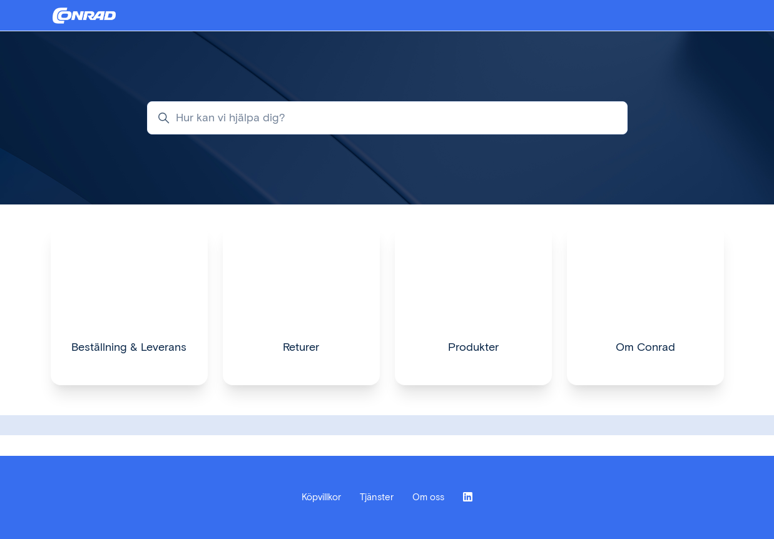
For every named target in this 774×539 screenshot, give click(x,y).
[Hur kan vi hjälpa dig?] (387, 117)
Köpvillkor (321, 497)
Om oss (428, 497)
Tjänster (377, 497)
